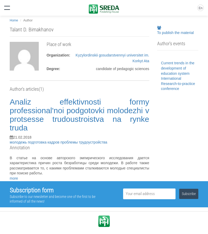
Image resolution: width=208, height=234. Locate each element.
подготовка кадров (44, 142)
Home (14, 20)
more (14, 178)
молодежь (19, 142)
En (200, 8)
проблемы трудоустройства (84, 142)
